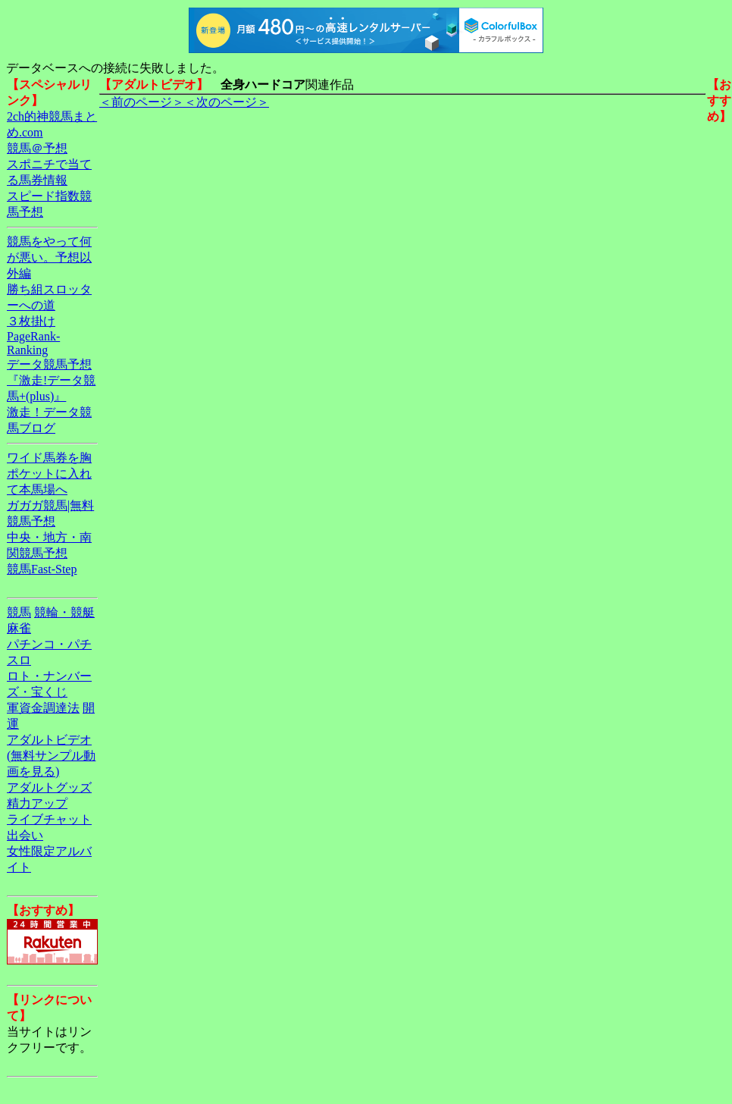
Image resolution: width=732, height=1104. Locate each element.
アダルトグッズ (49, 787)
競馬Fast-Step (42, 569)
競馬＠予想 (37, 148)
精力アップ (37, 803)
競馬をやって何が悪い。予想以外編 (49, 257)
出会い (25, 835)
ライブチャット (49, 819)
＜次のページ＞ (226, 102)
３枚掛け (31, 321)
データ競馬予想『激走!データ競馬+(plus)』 (51, 380)
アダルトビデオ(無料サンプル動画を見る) (51, 755)
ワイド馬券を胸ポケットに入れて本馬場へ (49, 473)
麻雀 (19, 628)
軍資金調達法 (43, 707)
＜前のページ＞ (141, 102)
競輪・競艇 (64, 612)
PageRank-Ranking (33, 343)
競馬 (19, 612)
